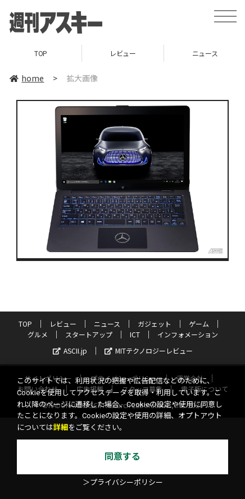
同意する (122, 456)
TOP (40, 53)
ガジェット (154, 323)
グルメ (38, 334)
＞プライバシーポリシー (123, 482)
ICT (135, 334)
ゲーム (199, 323)
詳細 (60, 427)
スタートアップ (88, 334)
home (27, 78)
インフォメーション (187, 334)
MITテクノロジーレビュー (149, 350)
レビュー (122, 53)
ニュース (107, 323)
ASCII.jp (70, 350)
